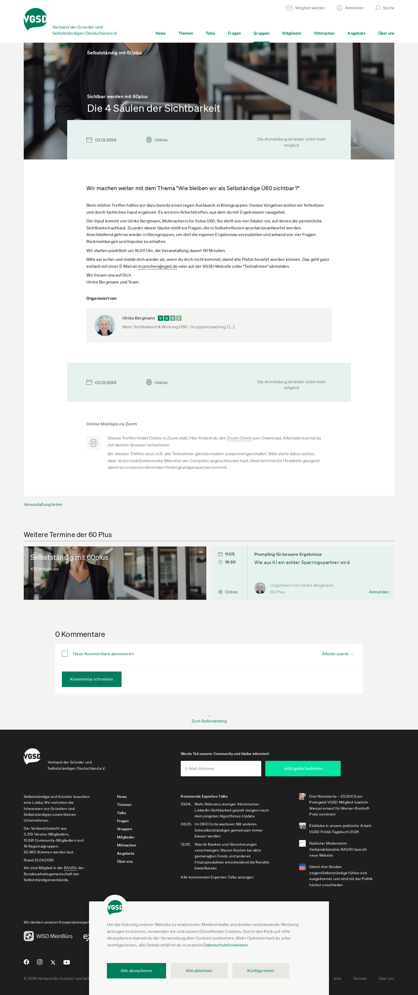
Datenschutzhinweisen (225, 945)
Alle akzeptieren (136, 970)
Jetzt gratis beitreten (309, 768)
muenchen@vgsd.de (158, 266)
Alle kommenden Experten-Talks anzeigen (217, 877)
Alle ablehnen (199, 970)
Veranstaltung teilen (43, 504)
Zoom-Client (239, 438)
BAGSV (70, 867)
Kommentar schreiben (91, 679)
